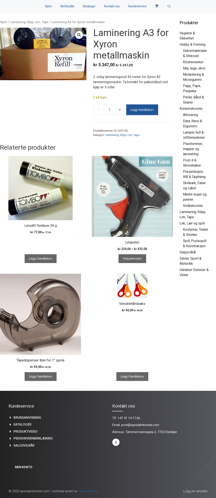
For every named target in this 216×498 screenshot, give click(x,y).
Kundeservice (137, 6)
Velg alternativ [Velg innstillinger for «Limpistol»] (132, 258)
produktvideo (26, 431)
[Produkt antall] (109, 109)
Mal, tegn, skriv (194, 68)
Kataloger (89, 6)
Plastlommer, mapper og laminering (193, 149)
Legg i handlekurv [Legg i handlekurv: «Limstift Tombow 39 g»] (40, 258)
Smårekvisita (192, 206)
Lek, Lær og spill (192, 223)
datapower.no (88, 491)
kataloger (23, 424)
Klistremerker (193, 62)
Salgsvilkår (188, 252)
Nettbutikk (67, 6)
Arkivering (190, 115)
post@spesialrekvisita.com (140, 425)
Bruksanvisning (27, 418)
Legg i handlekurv (142, 110)
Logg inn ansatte (195, 491)
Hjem (48, 6)
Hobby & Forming (193, 44)
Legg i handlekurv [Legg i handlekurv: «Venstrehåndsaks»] (132, 376)
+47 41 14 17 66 (129, 418)
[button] (79, 35)
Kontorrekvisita (191, 109)
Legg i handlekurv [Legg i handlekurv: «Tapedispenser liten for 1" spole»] (40, 376)
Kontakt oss (112, 6)
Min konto (24, 467)
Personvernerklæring (33, 438)
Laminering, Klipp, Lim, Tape (29, 22)
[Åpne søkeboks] (169, 6)
